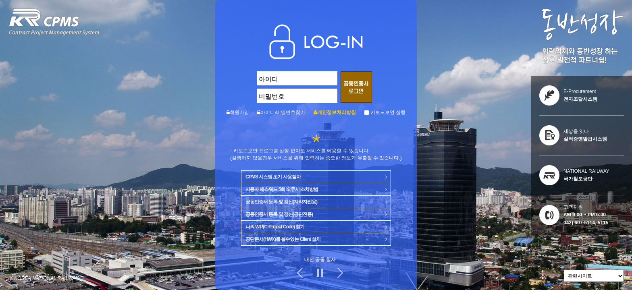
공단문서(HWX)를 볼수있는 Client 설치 (316, 237)
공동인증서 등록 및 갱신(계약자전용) (316, 200)
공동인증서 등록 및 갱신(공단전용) (316, 212)
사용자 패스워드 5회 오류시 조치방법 (316, 187)
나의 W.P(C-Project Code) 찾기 (316, 225)
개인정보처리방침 (336, 112)
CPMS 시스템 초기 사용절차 (316, 175)
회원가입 (239, 112)
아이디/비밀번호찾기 (282, 112)
